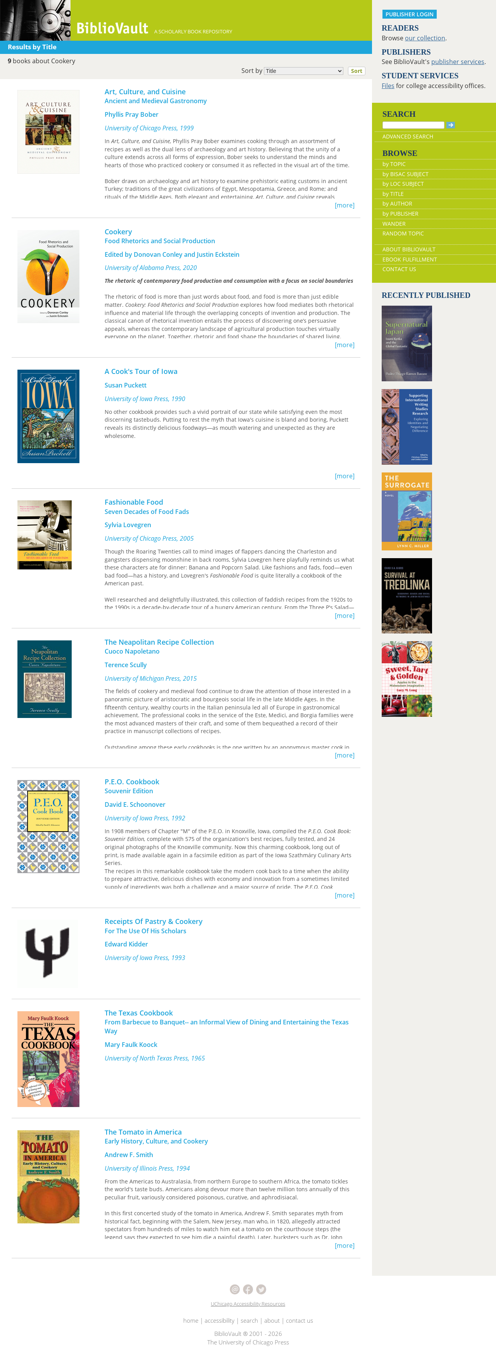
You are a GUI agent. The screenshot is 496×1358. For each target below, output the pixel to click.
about (272, 1320)
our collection (425, 38)
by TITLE (393, 193)
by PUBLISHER (400, 213)
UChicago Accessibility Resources (248, 1303)
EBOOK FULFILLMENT (409, 259)
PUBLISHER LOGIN (410, 14)
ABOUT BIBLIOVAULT (409, 249)
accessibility (219, 1320)
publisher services (457, 61)
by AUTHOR (397, 203)
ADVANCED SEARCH (407, 136)
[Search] (413, 125)
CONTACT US (399, 269)
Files (388, 85)
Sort (356, 70)
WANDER (394, 223)
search (249, 1320)
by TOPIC (394, 164)
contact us (299, 1320)
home (190, 1320)
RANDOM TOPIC (403, 233)
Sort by (305, 71)
